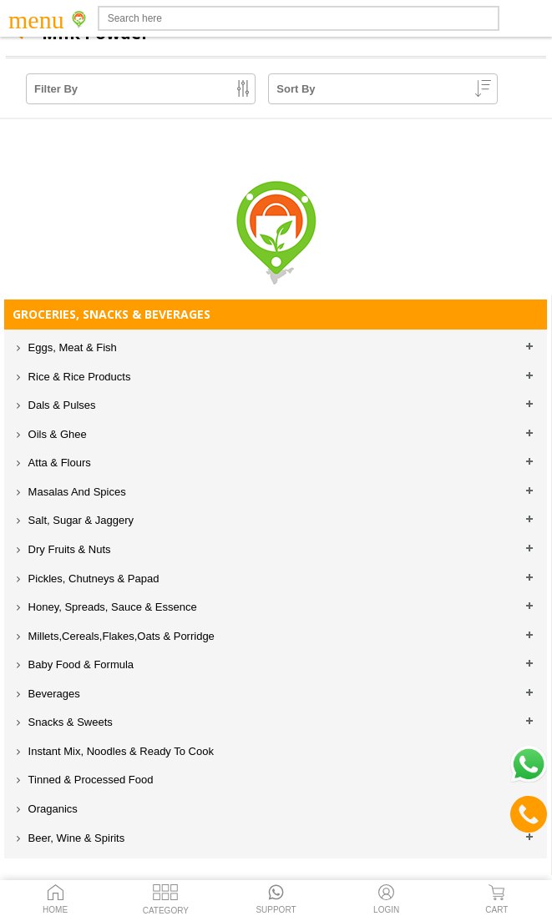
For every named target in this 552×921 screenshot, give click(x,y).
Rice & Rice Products (77, 376)
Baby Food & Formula (79, 664)
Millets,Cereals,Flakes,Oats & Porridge (120, 636)
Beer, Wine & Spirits (74, 838)
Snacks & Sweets (69, 722)
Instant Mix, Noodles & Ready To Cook (119, 751)
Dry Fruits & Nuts (68, 549)
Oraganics (51, 809)
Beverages (52, 693)
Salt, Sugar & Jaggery (79, 520)
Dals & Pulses (60, 405)
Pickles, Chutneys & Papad (92, 578)
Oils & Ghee (56, 434)
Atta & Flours (58, 462)
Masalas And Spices (75, 492)
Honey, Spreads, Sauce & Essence (111, 607)
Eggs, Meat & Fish (71, 347)
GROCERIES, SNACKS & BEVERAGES (111, 314)
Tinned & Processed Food (89, 779)
